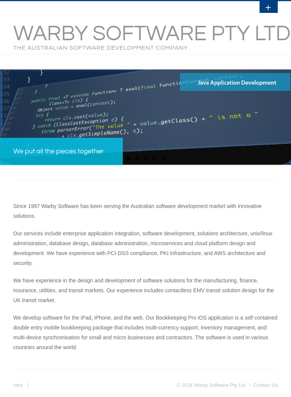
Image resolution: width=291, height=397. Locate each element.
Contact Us (265, 385)
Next (285, 115)
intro (18, 385)
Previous (5, 115)
